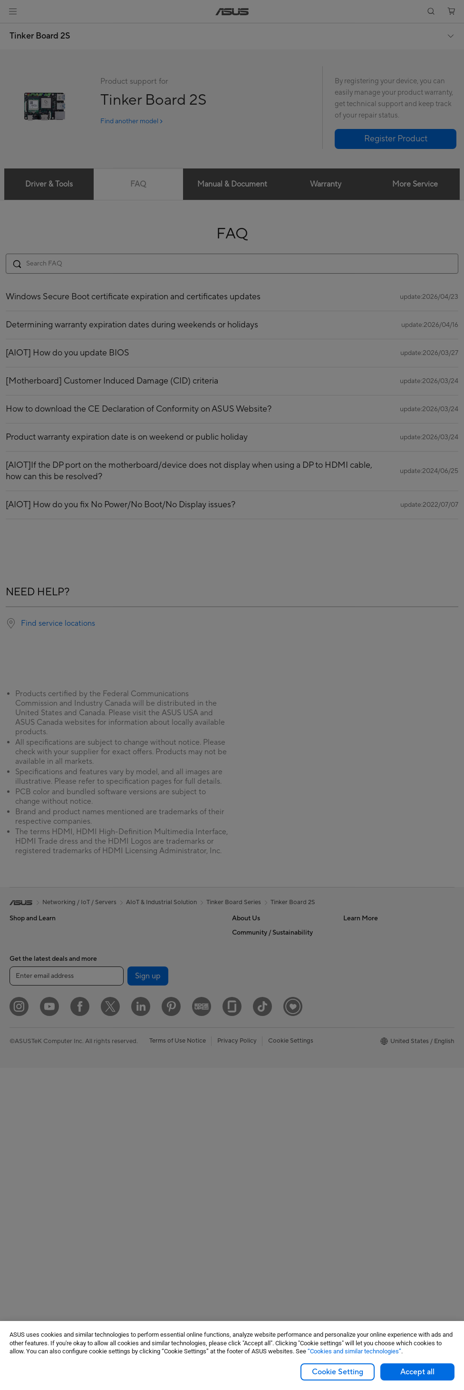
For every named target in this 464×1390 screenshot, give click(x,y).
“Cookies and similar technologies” (354, 1351)
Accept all (417, 1372)
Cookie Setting (337, 1372)
